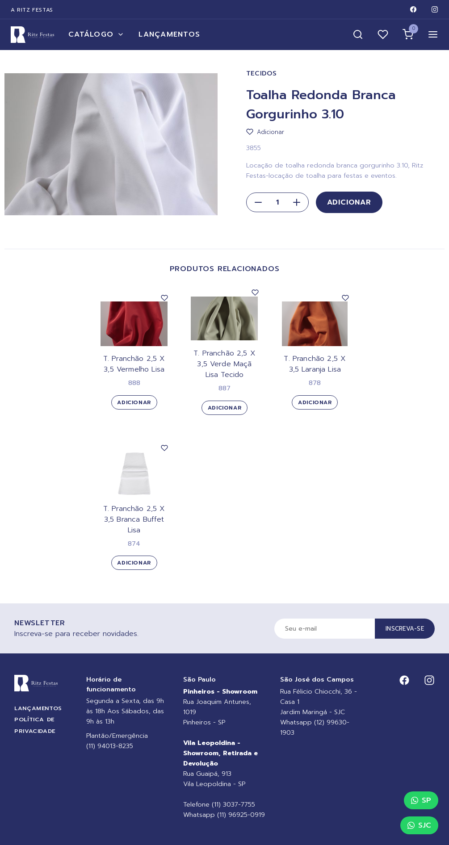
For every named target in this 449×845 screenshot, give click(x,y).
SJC (419, 825)
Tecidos (261, 73)
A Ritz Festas (32, 10)
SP (421, 800)
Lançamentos (169, 34)
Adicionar (349, 202)
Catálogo (96, 34)
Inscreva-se (405, 628)
